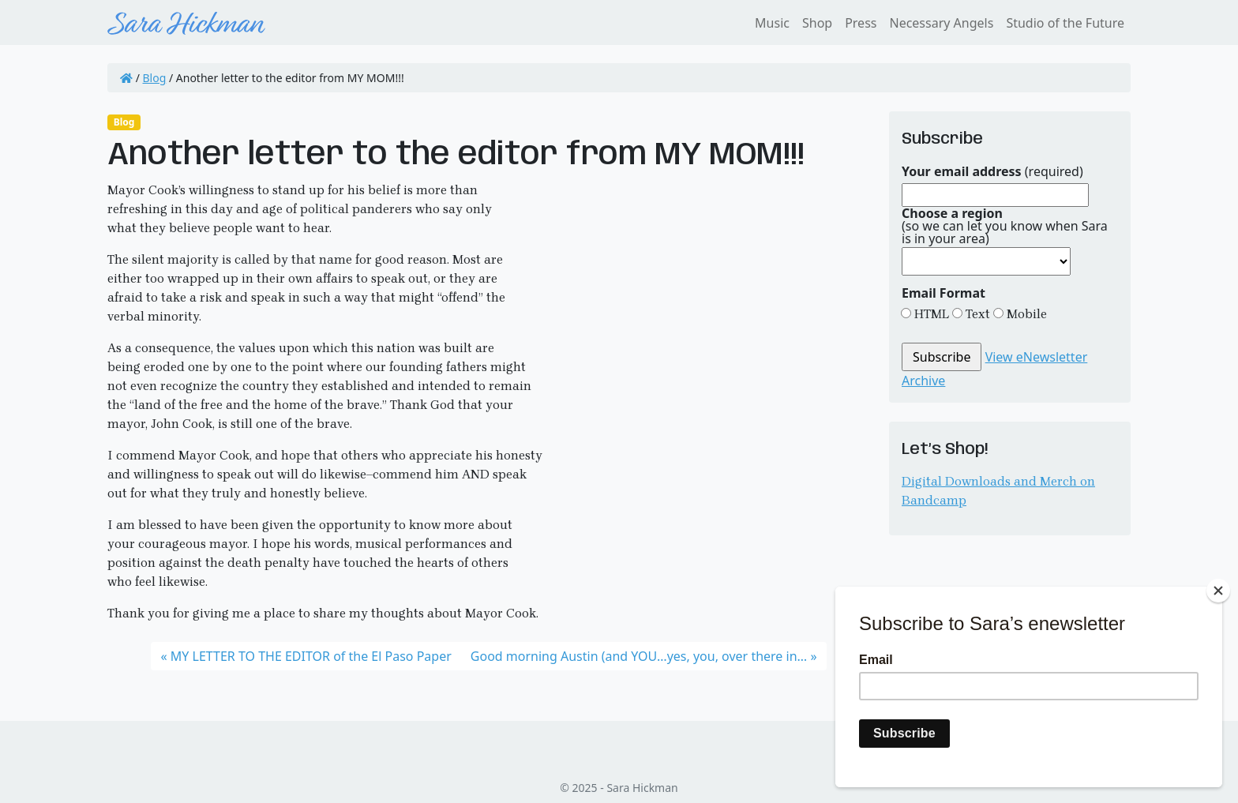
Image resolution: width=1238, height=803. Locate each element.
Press (860, 23)
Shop (817, 23)
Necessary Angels (941, 23)
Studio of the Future (1065, 23)
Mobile (1025, 313)
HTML (930, 313)
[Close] (1218, 590)
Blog (155, 77)
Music (772, 23)
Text (976, 313)
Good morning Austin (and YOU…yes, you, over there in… (639, 656)
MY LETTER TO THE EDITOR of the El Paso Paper (311, 656)
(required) (992, 171)
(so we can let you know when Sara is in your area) (1005, 226)
